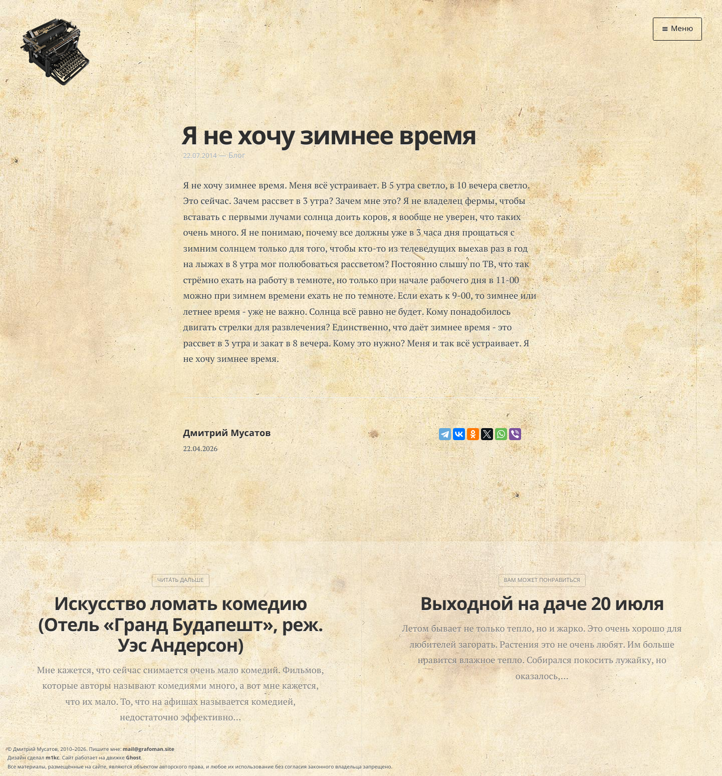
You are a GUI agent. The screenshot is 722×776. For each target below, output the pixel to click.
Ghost (133, 757)
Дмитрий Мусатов (227, 433)
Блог (237, 155)
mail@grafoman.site (148, 748)
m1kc (52, 757)
